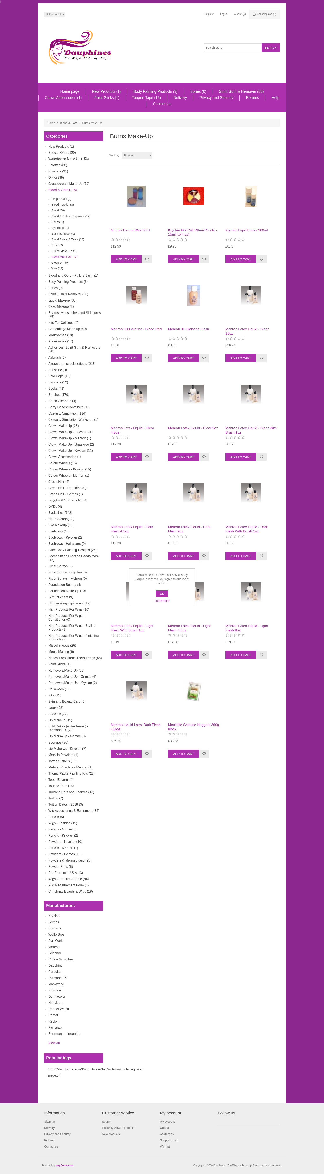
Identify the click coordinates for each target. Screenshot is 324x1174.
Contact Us (162, 104)
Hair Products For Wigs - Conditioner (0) (66, 617)
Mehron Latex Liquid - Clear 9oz (193, 428)
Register (209, 14)
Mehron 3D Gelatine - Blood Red (136, 329)
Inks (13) (54, 695)
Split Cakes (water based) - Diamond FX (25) (68, 728)
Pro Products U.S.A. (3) (65, 873)
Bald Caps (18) (59, 376)
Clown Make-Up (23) (63, 426)
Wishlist (165, 1146)
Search (106, 1121)
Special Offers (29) (62, 152)
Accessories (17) (60, 341)
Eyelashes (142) (60, 512)
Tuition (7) (55, 798)
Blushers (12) (58, 382)
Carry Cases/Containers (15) (69, 407)
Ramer (53, 1015)
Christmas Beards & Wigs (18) (70, 891)
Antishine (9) (57, 370)
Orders (164, 1128)
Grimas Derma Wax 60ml (130, 230)
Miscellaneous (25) (62, 645)
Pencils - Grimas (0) (62, 829)
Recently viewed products (118, 1128)
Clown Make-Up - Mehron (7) (69, 438)
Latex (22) (55, 707)
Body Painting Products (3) (155, 91)
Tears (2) (57, 245)
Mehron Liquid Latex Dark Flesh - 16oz (136, 727)
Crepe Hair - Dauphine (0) (67, 488)
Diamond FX (57, 978)
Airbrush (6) (57, 357)
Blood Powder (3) (62, 204)
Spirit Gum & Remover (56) (241, 91)
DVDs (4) (55, 506)
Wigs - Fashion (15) (62, 823)
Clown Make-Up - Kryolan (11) (70, 450)
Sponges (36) (58, 742)
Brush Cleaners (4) (62, 401)
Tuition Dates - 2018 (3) (65, 804)
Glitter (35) (56, 177)
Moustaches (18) (60, 335)
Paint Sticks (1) (106, 98)
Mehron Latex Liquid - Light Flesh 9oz (246, 628)
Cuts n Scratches (61, 959)
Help (275, 98)
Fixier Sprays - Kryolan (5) (67, 572)
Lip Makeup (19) (60, 720)
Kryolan (54, 916)
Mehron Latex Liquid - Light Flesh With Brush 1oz (132, 628)
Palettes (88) (57, 165)
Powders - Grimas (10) (65, 854)
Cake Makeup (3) (61, 306)
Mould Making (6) (61, 652)
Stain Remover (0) (63, 233)
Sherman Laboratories (64, 1034)
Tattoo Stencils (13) (62, 761)
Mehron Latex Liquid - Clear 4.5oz (132, 430)
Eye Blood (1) (60, 228)
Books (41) (56, 388)
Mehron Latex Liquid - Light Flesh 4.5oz (189, 628)
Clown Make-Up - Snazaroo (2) (71, 444)
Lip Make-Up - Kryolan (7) (67, 748)
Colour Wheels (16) (62, 463)
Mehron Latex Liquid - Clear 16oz (247, 331)
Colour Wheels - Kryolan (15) (69, 469)
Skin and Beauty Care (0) (67, 701)
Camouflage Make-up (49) (67, 329)
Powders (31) (58, 171)
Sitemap (49, 1121)
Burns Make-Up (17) (64, 256)
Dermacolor (57, 996)
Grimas (53, 922)
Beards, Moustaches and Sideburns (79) (74, 314)
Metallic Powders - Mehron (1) (70, 767)
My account (167, 1121)
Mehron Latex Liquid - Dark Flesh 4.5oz (132, 529)
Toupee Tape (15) (146, 98)
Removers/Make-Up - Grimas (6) (72, 676)
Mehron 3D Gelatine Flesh (188, 329)
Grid (268, 155)
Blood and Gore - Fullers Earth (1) (73, 275)
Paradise (54, 971)
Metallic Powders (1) (63, 755)
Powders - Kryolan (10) (65, 842)
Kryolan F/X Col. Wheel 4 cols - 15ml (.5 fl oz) (192, 232)
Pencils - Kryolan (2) (63, 835)
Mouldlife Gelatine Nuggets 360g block (193, 727)
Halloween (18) (59, 689)
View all (54, 1043)
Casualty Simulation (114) (67, 413)
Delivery (180, 98)
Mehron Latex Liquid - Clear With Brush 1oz (251, 430)
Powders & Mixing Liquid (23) (69, 860)
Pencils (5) (56, 817)
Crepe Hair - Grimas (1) (65, 494)
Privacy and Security (216, 98)
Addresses (167, 1134)
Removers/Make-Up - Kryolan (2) (72, 683)
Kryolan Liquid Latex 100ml (246, 230)
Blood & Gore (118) (62, 190)
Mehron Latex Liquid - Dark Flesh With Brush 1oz (246, 529)
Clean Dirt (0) (60, 262)
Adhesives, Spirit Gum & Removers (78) (74, 349)
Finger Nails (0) (61, 199)
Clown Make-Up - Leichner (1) (70, 432)
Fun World (56, 940)
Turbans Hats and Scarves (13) (71, 792)
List (276, 155)
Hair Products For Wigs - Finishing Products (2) (73, 637)
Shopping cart (169, 1140)
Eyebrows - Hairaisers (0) (67, 544)
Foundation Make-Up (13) (67, 591)
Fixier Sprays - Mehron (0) (67, 578)
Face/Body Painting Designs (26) (72, 550)
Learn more (162, 600)
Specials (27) (58, 714)
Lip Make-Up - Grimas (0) (67, 736)
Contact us (51, 1146)
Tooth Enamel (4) (61, 779)
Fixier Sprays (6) (60, 566)
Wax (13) (57, 268)
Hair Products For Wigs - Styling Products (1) (71, 627)
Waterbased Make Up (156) (68, 159)
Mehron (54, 947)
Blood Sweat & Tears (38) (67, 239)
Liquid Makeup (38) (62, 300)
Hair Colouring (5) (61, 519)
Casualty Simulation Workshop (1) (73, 419)
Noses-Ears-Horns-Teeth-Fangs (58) (75, 658)
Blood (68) (58, 210)
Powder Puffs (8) (60, 866)
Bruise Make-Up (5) (63, 251)
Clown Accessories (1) (63, 98)
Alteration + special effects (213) (72, 363)
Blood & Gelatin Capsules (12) (70, 216)
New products (111, 1134)
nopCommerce (64, 1165)
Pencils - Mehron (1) (63, 848)
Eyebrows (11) (59, 531)
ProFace (54, 990)
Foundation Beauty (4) (64, 584)
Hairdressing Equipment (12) (69, 603)
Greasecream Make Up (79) (68, 183)
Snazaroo (55, 928)
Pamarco (55, 1027)
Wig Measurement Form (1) (68, 885)
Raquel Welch (58, 1009)
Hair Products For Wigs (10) (68, 609)
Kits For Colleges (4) (63, 322)
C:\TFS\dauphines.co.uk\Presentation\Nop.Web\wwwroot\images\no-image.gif (95, 1072)
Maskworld (56, 984)
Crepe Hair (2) (58, 481)
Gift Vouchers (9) (60, 597)
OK (162, 593)
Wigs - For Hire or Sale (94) (68, 879)
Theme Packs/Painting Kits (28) (71, 773)
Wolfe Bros (56, 934)
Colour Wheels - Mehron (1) (68, 475)
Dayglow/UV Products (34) (67, 500)
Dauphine (55, 965)
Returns (252, 98)
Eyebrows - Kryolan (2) (65, 537)
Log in (223, 14)
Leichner (54, 953)
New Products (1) (106, 91)
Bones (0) (198, 91)
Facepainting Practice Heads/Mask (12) (73, 558)
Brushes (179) (58, 395)
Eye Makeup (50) (61, 525)
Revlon (53, 1021)
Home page (69, 91)
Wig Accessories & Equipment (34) (73, 810)
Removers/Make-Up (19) (66, 670)
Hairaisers (55, 1003)
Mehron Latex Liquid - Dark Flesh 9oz (189, 529)
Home (51, 123)
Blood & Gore (68, 123)
